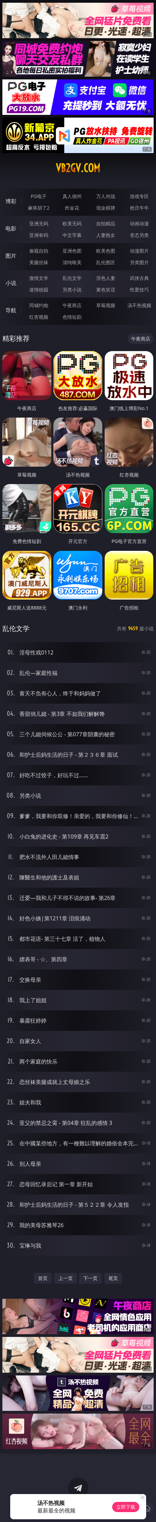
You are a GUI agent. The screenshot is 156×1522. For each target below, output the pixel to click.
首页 (43, 1278)
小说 (10, 283)
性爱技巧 (139, 289)
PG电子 (39, 196)
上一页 (65, 1278)
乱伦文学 (72, 278)
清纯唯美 (72, 262)
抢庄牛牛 (139, 208)
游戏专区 (139, 196)
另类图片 (139, 262)
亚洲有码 (38, 235)
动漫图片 (139, 250)
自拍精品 (105, 223)
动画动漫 (139, 223)
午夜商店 (72, 305)
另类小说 (72, 289)
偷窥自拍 (38, 250)
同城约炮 (38, 305)
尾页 (113, 1278)
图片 (10, 255)
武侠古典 (139, 278)
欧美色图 (105, 250)
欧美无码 (72, 223)
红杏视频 (38, 317)
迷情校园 (38, 289)
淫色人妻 (105, 278)
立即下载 (125, 1507)
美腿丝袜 (38, 262)
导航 (10, 310)
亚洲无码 (38, 223)
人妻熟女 (105, 235)
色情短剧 (72, 317)
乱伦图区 (105, 262)
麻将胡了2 (39, 208)
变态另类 (139, 235)
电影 (10, 228)
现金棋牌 (105, 208)
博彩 (10, 201)
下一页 (90, 1278)
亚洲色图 (72, 250)
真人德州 (72, 196)
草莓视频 (105, 305)
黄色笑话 (105, 289)
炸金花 (72, 208)
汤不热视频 (139, 305)
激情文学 (38, 278)
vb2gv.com (78, 168)
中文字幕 (72, 235)
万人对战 (105, 196)
